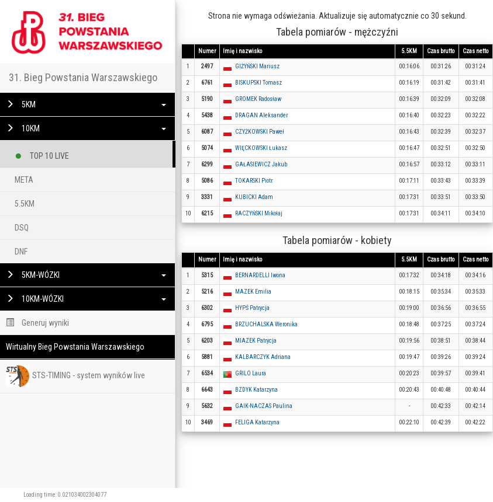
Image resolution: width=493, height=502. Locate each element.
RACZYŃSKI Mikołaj (258, 213)
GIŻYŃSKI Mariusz (257, 66)
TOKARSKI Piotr (254, 180)
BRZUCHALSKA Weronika (266, 324)
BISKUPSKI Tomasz (258, 82)
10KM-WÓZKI (86, 299)
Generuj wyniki (37, 322)
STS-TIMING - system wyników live (75, 375)
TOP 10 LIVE (42, 154)
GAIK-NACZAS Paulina (263, 406)
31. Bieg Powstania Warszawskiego (83, 77)
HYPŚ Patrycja (252, 308)
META (24, 179)
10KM (86, 128)
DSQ (22, 227)
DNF (21, 251)
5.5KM (25, 203)
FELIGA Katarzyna (257, 422)
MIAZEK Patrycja (256, 340)
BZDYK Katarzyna (256, 389)
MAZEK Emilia (253, 291)
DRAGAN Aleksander (261, 115)
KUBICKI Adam (254, 197)
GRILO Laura (250, 373)
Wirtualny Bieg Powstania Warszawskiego (75, 346)
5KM (86, 104)
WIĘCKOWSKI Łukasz (261, 148)
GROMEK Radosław (258, 99)
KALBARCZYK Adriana (263, 357)
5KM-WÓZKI (86, 275)
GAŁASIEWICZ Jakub (261, 164)
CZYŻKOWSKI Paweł (259, 131)
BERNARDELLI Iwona (260, 275)
